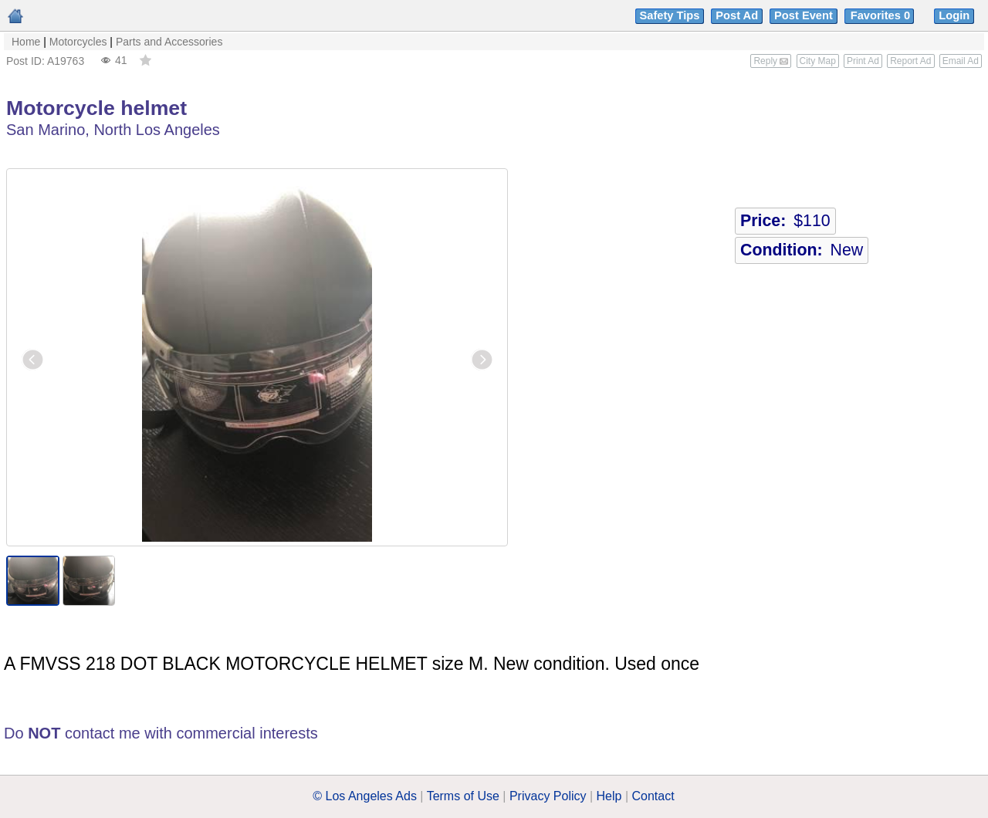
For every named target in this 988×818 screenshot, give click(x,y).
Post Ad (737, 15)
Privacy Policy (548, 796)
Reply (770, 61)
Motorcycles (78, 41)
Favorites (882, 15)
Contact (653, 796)
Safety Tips (670, 15)
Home (26, 41)
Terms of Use (463, 796)
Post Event (803, 15)
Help (609, 796)
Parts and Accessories (169, 41)
